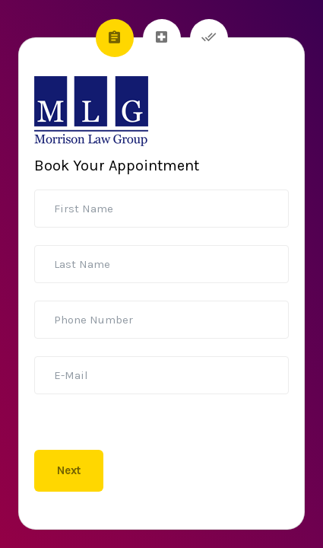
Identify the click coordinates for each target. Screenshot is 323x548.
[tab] (115, 38)
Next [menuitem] (69, 470)
